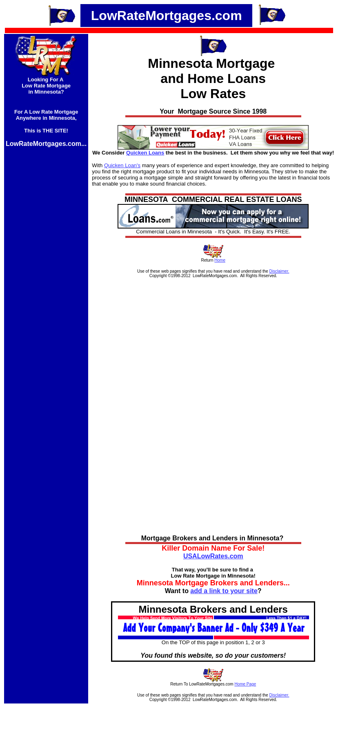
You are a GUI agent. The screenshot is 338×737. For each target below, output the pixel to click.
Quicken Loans (145, 153)
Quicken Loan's (122, 165)
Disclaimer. (279, 271)
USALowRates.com (213, 556)
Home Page (245, 684)
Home (219, 260)
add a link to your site (223, 590)
